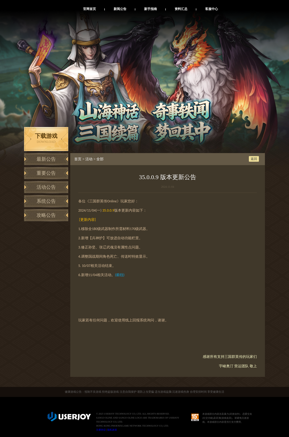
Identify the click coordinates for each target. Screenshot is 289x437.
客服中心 (211, 9)
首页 (77, 159)
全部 (100, 159)
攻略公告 (46, 215)
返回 (254, 158)
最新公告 (46, 159)
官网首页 (89, 9)
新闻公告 (120, 9)
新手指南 (150, 9)
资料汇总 (181, 9)
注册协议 (101, 429)
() (119, 275)
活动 (89, 159)
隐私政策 (112, 429)
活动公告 (46, 187)
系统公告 (46, 201)
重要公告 (46, 173)
